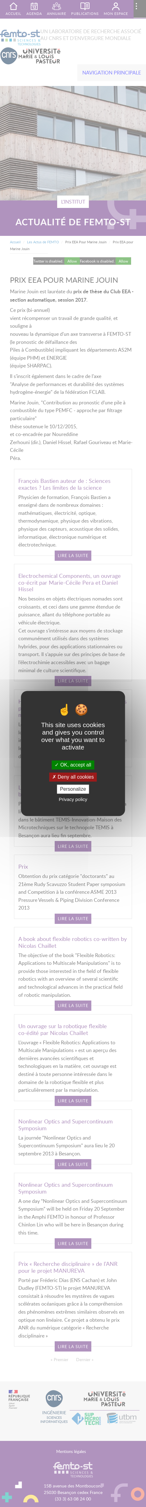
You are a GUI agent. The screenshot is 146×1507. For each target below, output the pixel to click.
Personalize (73, 789)
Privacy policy (73, 799)
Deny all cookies (73, 777)
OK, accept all (73, 764)
